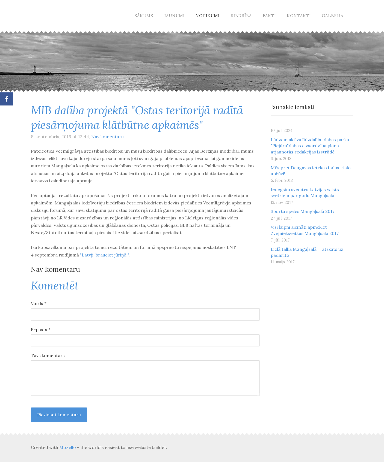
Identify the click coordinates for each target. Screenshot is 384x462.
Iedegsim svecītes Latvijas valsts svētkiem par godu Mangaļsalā (305, 192)
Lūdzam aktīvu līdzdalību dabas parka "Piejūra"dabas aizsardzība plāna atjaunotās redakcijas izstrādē (310, 146)
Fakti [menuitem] (269, 15)
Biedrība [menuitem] (241, 15)
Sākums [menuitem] (143, 15)
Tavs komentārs (48, 355)
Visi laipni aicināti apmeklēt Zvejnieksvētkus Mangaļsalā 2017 (305, 230)
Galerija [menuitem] (332, 15)
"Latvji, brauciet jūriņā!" (104, 255)
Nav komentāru (107, 136)
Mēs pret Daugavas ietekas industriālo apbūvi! (311, 170)
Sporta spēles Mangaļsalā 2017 (303, 211)
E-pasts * (41, 329)
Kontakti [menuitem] (299, 15)
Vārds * (38, 303)
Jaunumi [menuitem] (174, 15)
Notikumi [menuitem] (208, 15)
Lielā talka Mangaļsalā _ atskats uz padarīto (307, 252)
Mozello (67, 447)
